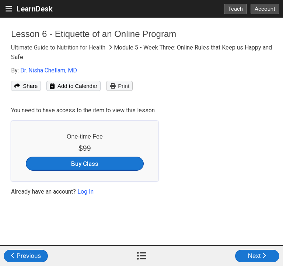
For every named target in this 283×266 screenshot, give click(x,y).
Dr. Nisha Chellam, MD (48, 70)
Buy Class (84, 163)
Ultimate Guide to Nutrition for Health (59, 47)
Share (26, 86)
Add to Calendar (73, 86)
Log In (85, 191)
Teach (235, 9)
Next (257, 255)
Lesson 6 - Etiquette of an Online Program (93, 34)
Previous (26, 255)
